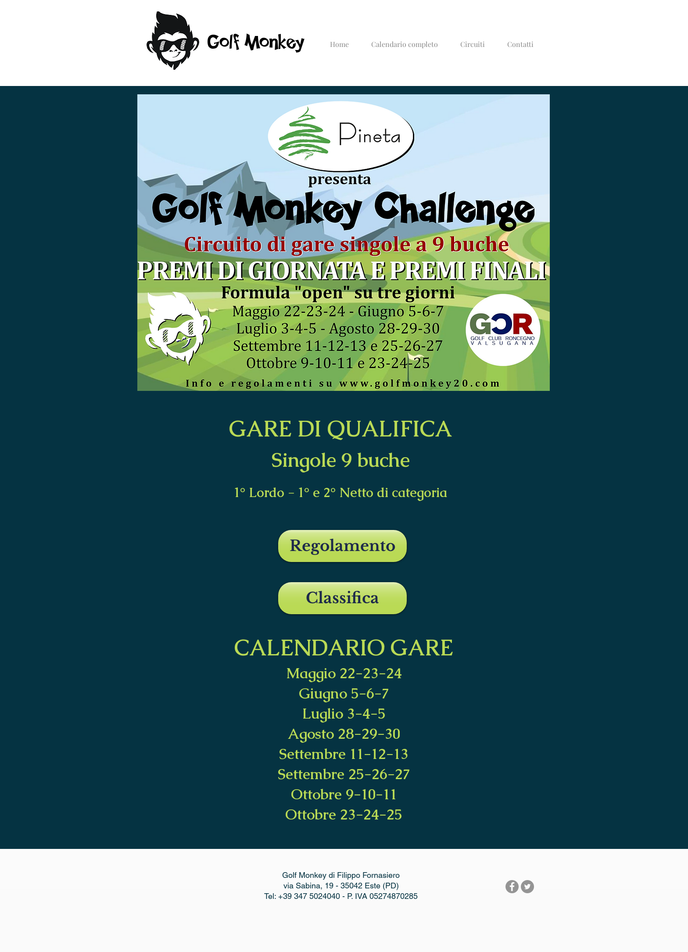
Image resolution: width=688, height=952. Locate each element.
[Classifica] (342, 598)
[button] (472, 40)
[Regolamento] (342, 546)
